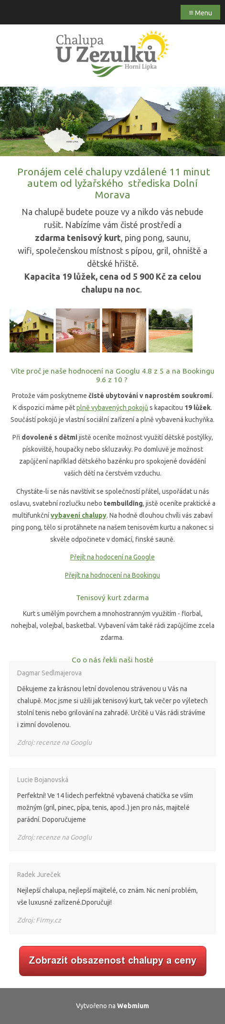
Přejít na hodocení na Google (112, 557)
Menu (200, 12)
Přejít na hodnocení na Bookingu (112, 575)
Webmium (133, 1006)
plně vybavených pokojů (112, 407)
